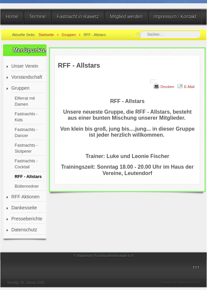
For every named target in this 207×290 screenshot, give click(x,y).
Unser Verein (24, 66)
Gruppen (20, 88)
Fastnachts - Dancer (26, 132)
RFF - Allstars (28, 176)
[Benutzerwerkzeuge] (153, 82)
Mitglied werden (126, 16)
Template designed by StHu (179, 282)
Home (12, 16)
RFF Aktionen (25, 196)
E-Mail (189, 87)
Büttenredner (27, 186)
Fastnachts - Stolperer (26, 148)
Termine (37, 16)
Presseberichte (26, 218)
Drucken (167, 87)
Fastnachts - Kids (26, 117)
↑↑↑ (196, 267)
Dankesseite (24, 207)
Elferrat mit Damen (25, 101)
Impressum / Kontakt (174, 16)
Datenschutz (24, 229)
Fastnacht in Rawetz (78, 16)
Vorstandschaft (26, 77)
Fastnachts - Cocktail (26, 164)
